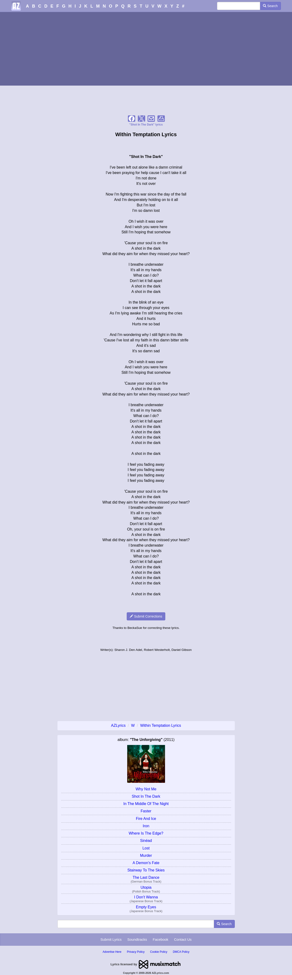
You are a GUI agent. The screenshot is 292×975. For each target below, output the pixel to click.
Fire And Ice (146, 819)
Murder (146, 855)
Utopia (145, 887)
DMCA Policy (181, 951)
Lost (145, 848)
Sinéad (146, 841)
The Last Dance (146, 877)
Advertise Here (112, 951)
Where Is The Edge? (146, 833)
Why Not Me (145, 789)
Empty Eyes (146, 907)
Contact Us (183, 939)
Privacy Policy (136, 951)
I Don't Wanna (146, 897)
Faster (146, 811)
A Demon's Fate (146, 863)
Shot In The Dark (146, 796)
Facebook (160, 939)
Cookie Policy (158, 951)
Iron (146, 826)
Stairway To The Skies (146, 870)
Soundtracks (137, 939)
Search (270, 6)
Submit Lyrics (111, 939)
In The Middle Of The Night (146, 804)
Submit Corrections (146, 616)
